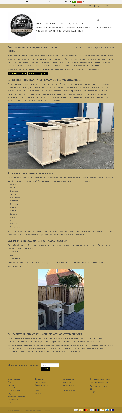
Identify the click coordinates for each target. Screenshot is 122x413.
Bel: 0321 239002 (38, 73)
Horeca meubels (50, 24)
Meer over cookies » (89, 2)
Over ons (11, 385)
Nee (79, 2)
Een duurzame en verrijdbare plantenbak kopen (97, 48)
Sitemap (10, 402)
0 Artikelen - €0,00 (82, 6)
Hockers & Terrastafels (102, 27)
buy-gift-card (55, 31)
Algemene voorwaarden (16, 396)
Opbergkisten (41, 31)
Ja (73, 2)
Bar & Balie (70, 24)
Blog (80, 31)
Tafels (61, 24)
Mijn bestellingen (69, 385)
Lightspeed (47, 410)
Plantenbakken (83, 27)
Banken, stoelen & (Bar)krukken (49, 27)
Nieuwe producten (41, 385)
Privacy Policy (13, 399)
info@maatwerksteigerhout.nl (101, 392)
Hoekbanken (70, 27)
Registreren (67, 382)
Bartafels (80, 24)
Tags (37, 391)
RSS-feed (38, 394)
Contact (11, 382)
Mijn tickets (67, 388)
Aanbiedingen (40, 388)
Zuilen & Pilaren (69, 31)
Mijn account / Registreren (104, 6)
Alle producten (40, 382)
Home (38, 24)
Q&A (9, 394)
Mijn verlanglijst (69, 391)
